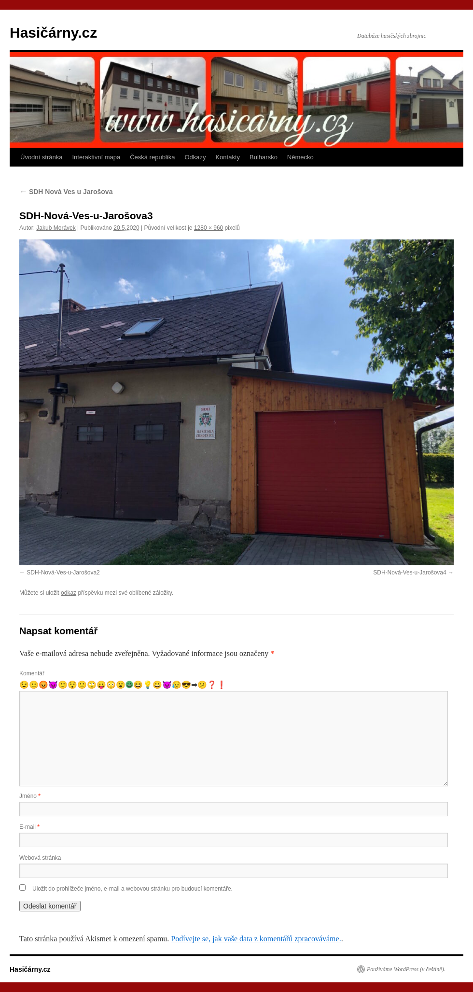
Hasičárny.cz (53, 33)
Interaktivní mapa (96, 157)
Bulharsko (264, 157)
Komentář (31, 673)
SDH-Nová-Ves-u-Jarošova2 (63, 572)
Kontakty (227, 157)
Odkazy (195, 157)
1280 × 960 (208, 227)
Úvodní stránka (41, 157)
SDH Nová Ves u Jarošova (65, 192)
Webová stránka (40, 857)
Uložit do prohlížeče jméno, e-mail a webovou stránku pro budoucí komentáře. (132, 888)
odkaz (68, 592)
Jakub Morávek (55, 227)
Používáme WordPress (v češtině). (406, 969)
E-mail (29, 827)
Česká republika (152, 157)
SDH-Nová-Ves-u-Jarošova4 (409, 572)
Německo (300, 157)
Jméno (30, 796)
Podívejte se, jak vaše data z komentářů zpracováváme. (256, 939)
